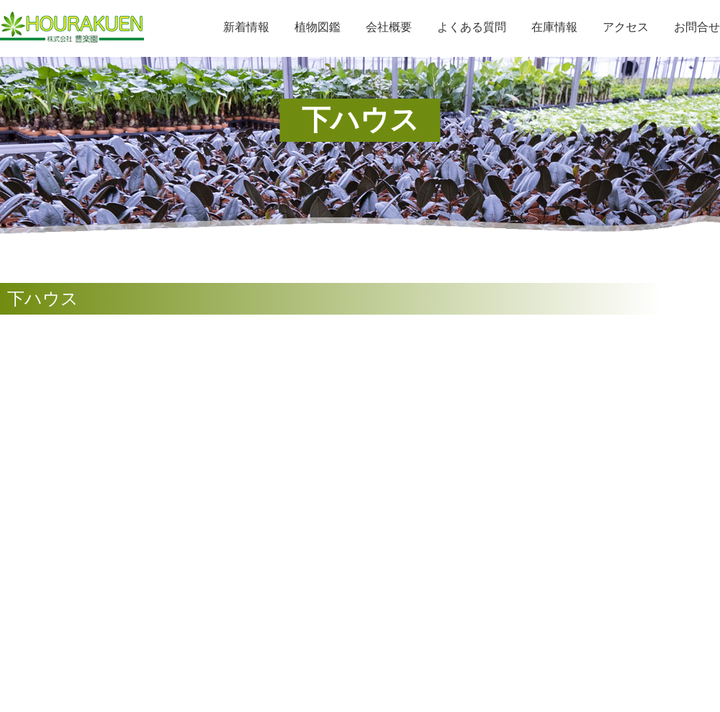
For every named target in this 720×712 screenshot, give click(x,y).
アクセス (626, 27)
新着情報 (246, 27)
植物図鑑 (317, 27)
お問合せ (697, 27)
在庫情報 (554, 27)
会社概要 (389, 27)
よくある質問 (471, 27)
